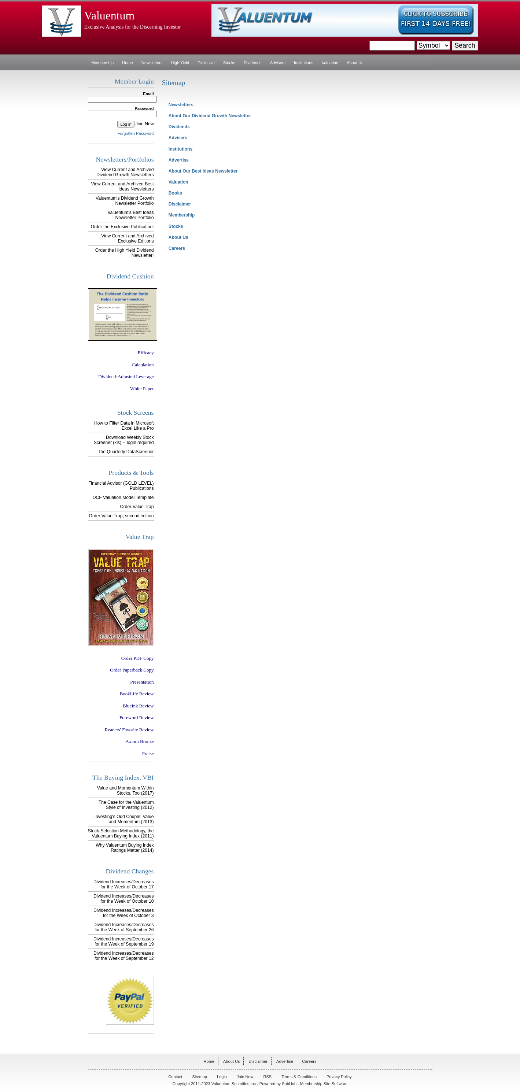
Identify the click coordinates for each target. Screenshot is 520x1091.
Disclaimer (180, 204)
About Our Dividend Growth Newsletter (210, 115)
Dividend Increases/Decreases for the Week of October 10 (123, 899)
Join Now (145, 123)
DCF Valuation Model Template (123, 497)
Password (144, 108)
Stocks (229, 62)
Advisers (277, 62)
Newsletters (152, 62)
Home (127, 62)
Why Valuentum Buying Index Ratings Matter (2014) (125, 848)
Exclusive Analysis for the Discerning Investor (132, 27)
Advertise (179, 160)
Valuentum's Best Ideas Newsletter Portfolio (130, 215)
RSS (267, 1077)
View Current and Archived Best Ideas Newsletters (122, 186)
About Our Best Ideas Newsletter (203, 171)
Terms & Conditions (299, 1077)
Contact (175, 1077)
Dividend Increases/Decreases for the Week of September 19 (123, 941)
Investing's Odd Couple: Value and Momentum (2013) (124, 819)
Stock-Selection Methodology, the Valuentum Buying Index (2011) (121, 833)
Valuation (330, 62)
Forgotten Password (136, 133)
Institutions (303, 62)
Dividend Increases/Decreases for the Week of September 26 (123, 927)
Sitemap (199, 1077)
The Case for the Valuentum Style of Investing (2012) (126, 805)
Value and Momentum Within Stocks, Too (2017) (125, 790)
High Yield (180, 62)
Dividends (252, 62)
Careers (177, 248)
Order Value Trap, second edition (121, 515)
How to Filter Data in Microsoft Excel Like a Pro (124, 426)
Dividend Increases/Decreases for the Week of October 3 (123, 913)
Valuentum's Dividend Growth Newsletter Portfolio (125, 201)
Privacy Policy (339, 1077)
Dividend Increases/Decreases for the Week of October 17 (123, 884)
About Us (355, 62)
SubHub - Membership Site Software (314, 1083)
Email (148, 94)
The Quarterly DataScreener (126, 451)
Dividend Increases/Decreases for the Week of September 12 (123, 956)
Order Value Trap (137, 506)
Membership (103, 62)
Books (175, 193)
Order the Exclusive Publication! (122, 226)
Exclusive (206, 62)
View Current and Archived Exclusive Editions (127, 238)
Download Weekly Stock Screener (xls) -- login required (124, 440)
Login (222, 1077)
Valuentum (109, 15)
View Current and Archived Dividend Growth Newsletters (125, 172)
